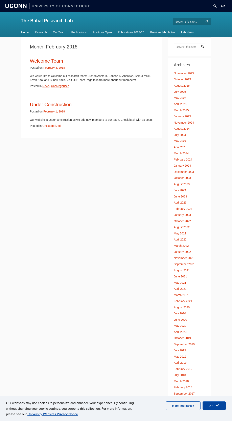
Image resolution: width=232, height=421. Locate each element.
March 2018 (181, 381)
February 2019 (183, 369)
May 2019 (180, 356)
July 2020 (180, 313)
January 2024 (182, 165)
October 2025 (182, 79)
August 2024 (182, 128)
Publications (79, 32)
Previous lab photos (162, 32)
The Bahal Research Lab (47, 21)
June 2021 (180, 276)
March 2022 (181, 245)
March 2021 (181, 295)
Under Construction (51, 104)
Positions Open (102, 32)
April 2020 (180, 332)
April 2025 (180, 104)
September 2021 (184, 264)
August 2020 (182, 307)
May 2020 (180, 325)
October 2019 (182, 338)
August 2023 (182, 184)
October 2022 (182, 221)
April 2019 (180, 362)
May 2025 (180, 98)
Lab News (187, 32)
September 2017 (184, 393)
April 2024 (180, 147)
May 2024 (180, 141)
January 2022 (182, 251)
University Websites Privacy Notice (52, 414)
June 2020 (180, 319)
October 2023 (182, 178)
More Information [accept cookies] (183, 405)
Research (41, 32)
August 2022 (182, 227)
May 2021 (180, 282)
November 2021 (184, 258)
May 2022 (180, 233)
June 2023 (180, 196)
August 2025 (182, 85)
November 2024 (184, 122)
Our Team (59, 32)
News (45, 86)
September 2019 (184, 344)
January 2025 (182, 116)
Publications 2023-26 (131, 32)
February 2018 (183, 387)
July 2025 (180, 91)
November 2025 (184, 73)
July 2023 (180, 190)
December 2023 (184, 171)
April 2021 (180, 288)
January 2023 (182, 214)
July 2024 (180, 134)
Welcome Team (46, 61)
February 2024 (183, 159)
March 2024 (181, 153)
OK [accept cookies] (214, 405)
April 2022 (180, 239)
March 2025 (181, 110)
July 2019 (180, 350)
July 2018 (180, 375)
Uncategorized (60, 86)
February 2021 (183, 301)
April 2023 (180, 202)
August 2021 (182, 270)
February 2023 (183, 208)
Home (25, 32)
